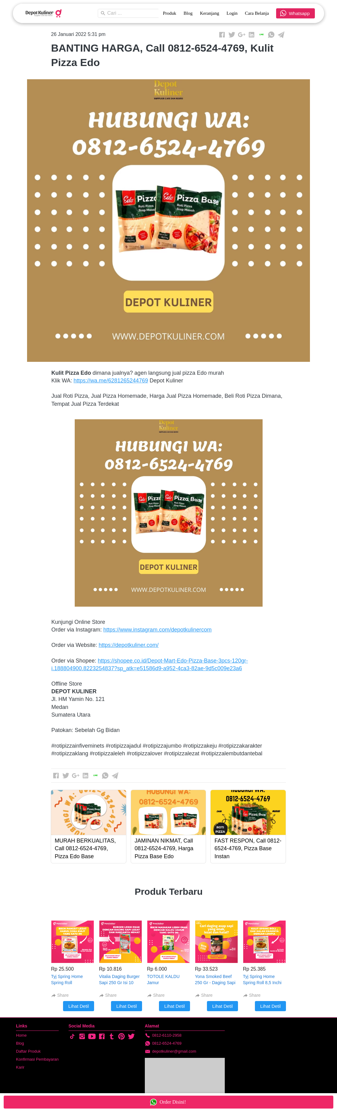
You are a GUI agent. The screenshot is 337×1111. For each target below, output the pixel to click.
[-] (72, 1037)
